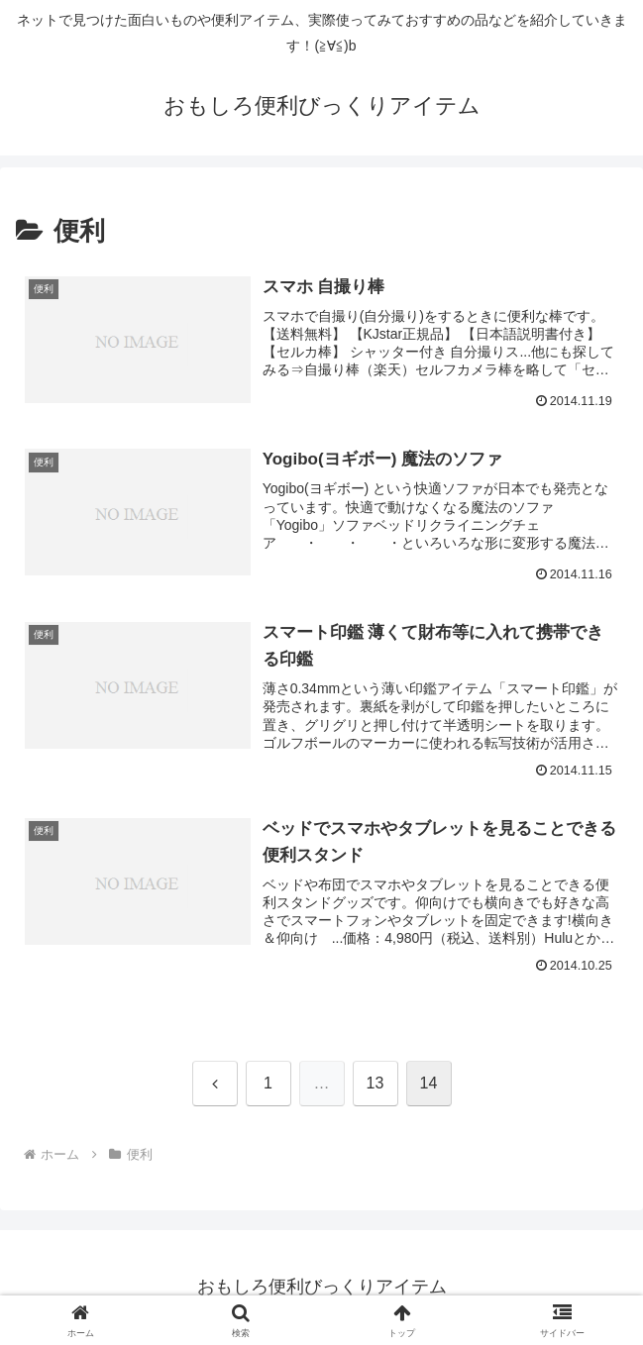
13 (375, 1083)
